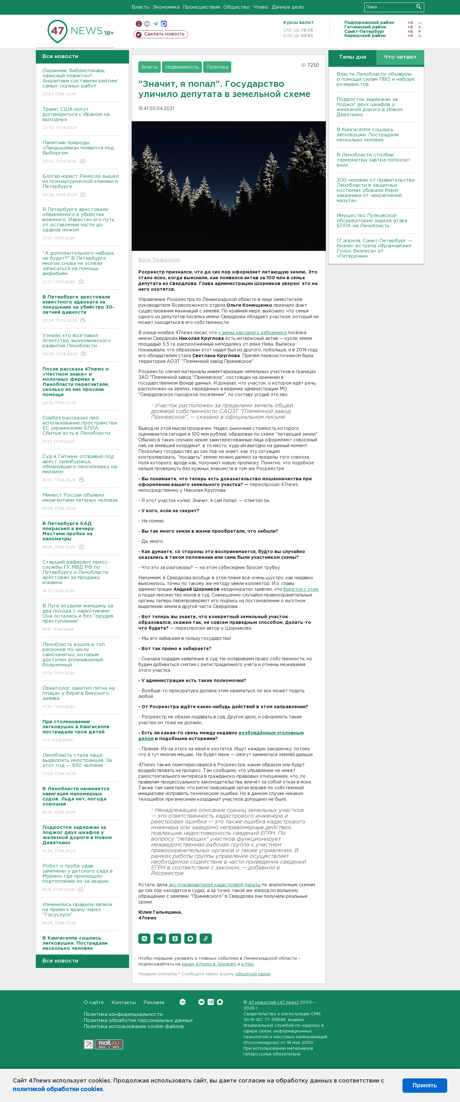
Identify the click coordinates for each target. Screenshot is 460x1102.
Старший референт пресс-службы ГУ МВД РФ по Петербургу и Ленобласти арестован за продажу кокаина (80, 577)
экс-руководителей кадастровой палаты (215, 885)
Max (220, 1002)
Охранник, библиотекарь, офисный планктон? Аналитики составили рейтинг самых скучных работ (80, 83)
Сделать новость (164, 34)
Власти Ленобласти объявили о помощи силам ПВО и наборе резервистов (376, 79)
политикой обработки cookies (58, 1089)
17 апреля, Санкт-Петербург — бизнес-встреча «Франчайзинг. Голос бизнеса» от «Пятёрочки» (375, 248)
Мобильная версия (139, 24)
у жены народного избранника (252, 333)
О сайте (94, 1003)
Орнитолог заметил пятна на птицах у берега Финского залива (80, 697)
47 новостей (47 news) (274, 1002)
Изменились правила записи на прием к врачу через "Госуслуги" (80, 914)
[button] (144, 938)
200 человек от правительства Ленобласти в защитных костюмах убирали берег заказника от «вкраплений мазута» (376, 190)
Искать (418, 6)
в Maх (247, 964)
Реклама (153, 1003)
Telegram (211, 1002)
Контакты (123, 1003)
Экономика (166, 7)
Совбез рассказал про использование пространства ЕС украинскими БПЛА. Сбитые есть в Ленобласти (80, 430)
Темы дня (352, 57)
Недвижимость (182, 67)
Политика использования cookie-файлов (134, 1026)
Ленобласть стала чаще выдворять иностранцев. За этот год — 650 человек (80, 764)
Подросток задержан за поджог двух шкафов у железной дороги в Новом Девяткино (369, 107)
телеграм (155, 24)
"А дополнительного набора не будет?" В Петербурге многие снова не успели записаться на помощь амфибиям (80, 268)
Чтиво (260, 7)
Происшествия (201, 7)
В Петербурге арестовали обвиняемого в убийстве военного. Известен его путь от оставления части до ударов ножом (80, 224)
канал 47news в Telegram (209, 964)
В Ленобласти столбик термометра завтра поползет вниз (374, 160)
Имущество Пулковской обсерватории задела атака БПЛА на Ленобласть (372, 221)
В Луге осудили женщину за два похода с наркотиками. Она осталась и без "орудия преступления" (80, 618)
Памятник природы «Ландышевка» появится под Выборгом (80, 152)
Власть (140, 7)
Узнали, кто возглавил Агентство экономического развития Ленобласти (80, 345)
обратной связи (253, 974)
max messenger (164, 24)
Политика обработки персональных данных (138, 1020)
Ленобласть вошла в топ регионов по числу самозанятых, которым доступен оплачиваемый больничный (80, 659)
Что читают (400, 57)
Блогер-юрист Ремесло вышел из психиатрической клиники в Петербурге (80, 186)
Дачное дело (288, 7)
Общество (236, 7)
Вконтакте (183, 1002)
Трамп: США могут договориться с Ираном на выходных (80, 119)
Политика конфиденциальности (123, 1014)
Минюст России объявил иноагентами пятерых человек (80, 502)
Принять (425, 1085)
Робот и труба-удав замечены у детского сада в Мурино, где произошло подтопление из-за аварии (80, 878)
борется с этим (300, 589)
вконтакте (147, 24)
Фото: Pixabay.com (159, 260)
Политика (217, 67)
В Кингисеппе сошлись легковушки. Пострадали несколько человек (368, 135)
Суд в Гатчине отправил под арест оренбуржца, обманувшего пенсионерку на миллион (80, 468)
